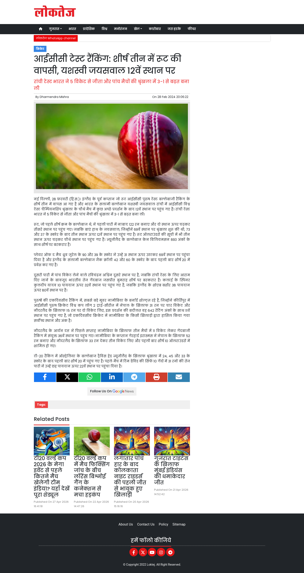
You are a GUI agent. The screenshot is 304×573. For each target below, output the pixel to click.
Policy (163, 524)
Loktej (151, 564)
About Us (125, 524)
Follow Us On (112, 391)
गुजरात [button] (54, 29)
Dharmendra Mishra (54, 97)
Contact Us (146, 524)
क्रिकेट (40, 49)
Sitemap (179, 524)
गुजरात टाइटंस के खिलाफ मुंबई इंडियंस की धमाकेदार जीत (171, 470)
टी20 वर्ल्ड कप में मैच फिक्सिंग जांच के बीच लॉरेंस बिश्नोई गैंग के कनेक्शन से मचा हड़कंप (92, 476)
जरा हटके (174, 29)
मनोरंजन (120, 29)
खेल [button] (137, 29)
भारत (72, 29)
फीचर (192, 29)
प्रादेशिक (89, 29)
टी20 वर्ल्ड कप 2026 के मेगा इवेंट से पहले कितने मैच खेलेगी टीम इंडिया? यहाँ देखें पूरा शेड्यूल (52, 476)
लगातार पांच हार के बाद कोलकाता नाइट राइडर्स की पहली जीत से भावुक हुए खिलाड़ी (130, 476)
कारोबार (155, 29)
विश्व (104, 29)
